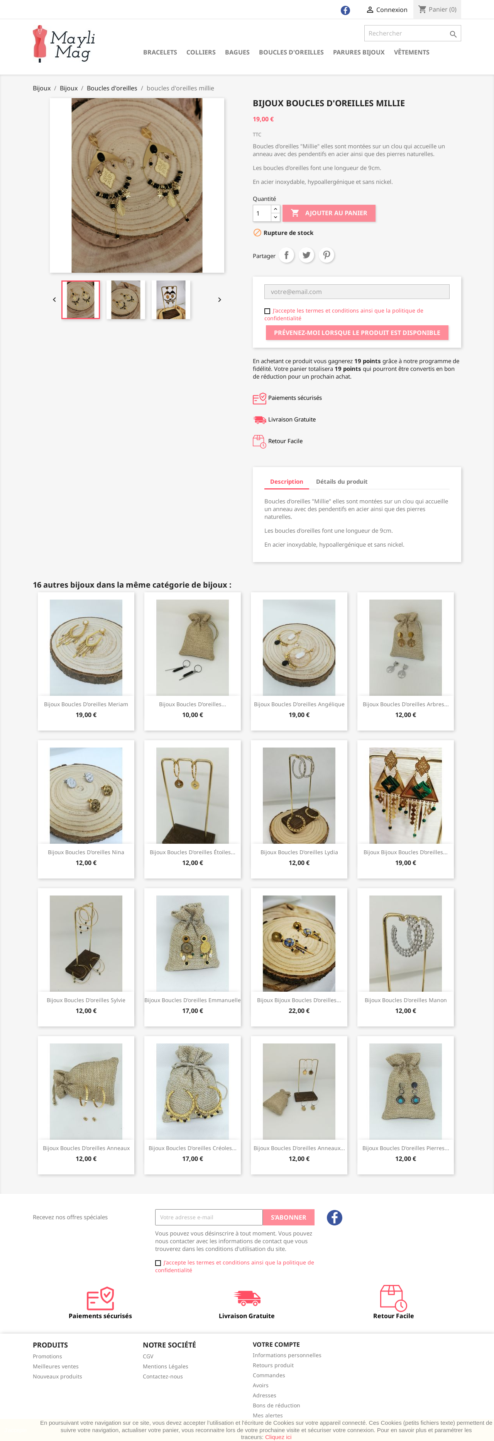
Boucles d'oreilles (291, 52)
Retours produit (273, 1365)
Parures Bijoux (359, 52)
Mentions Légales (165, 1366)
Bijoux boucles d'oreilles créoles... (193, 1148)
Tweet (306, 255)
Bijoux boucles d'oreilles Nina (86, 852)
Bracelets (160, 52)
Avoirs (261, 1385)
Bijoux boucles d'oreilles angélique (299, 704)
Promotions (47, 1356)
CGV (148, 1356)
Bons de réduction (276, 1405)
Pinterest (326, 255)
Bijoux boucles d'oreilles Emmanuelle (192, 1000)
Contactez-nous (163, 1376)
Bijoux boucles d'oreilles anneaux (86, 1148)
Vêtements (412, 52)
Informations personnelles (287, 1355)
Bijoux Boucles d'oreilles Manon (406, 1000)
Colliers (201, 52)
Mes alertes (268, 1415)
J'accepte (15, 1430)
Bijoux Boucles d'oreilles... (192, 704)
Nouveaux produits (57, 1376)
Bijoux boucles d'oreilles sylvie (86, 1000)
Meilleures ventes (56, 1366)
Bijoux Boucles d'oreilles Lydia (299, 852)
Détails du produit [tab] (342, 481)
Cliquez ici (278, 1437)
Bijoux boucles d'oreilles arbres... (406, 704)
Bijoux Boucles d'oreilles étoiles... (192, 852)
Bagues (237, 52)
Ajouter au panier (329, 213)
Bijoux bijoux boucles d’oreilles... (406, 852)
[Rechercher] (412, 33)
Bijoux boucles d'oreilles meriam (86, 704)
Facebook (334, 1217)
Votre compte (276, 1344)
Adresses (264, 1395)
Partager (286, 255)
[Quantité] (262, 213)
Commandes (269, 1375)
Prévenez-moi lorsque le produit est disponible (357, 332)
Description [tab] (286, 481)
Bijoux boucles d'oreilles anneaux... (299, 1148)
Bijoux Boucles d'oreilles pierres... (405, 1148)
